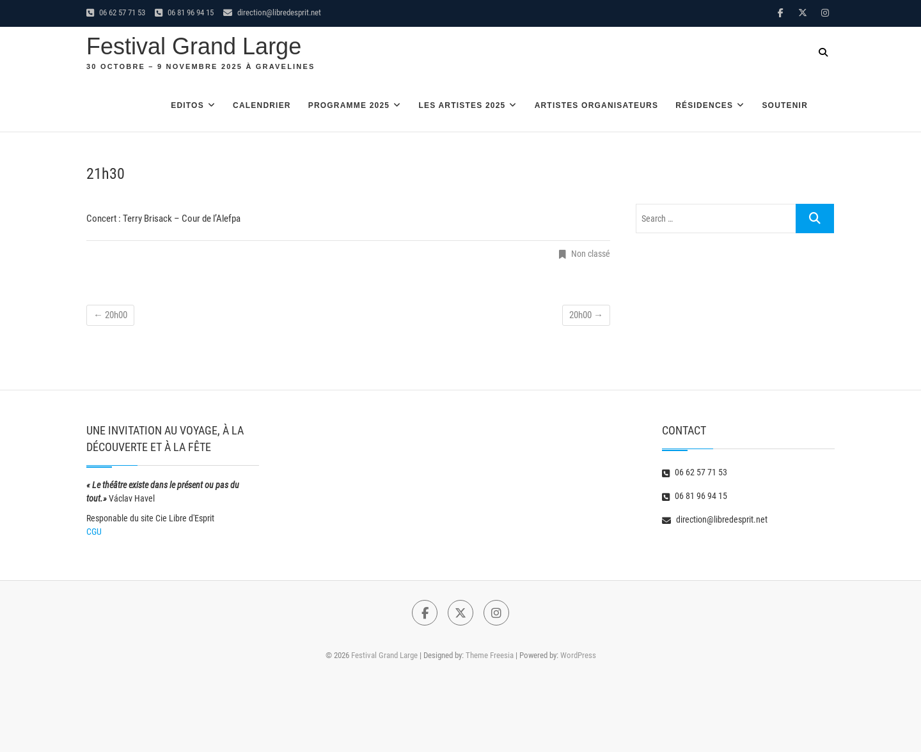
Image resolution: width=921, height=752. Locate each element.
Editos (187, 105)
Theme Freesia (490, 655)
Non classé (590, 254)
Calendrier (262, 105)
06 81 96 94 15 (184, 12)
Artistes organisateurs (597, 105)
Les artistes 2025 (461, 105)
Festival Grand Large (193, 46)
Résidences (704, 105)
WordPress (578, 655)
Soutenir (785, 105)
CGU (94, 531)
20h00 (110, 315)
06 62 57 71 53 (115, 12)
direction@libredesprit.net (272, 12)
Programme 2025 (349, 105)
